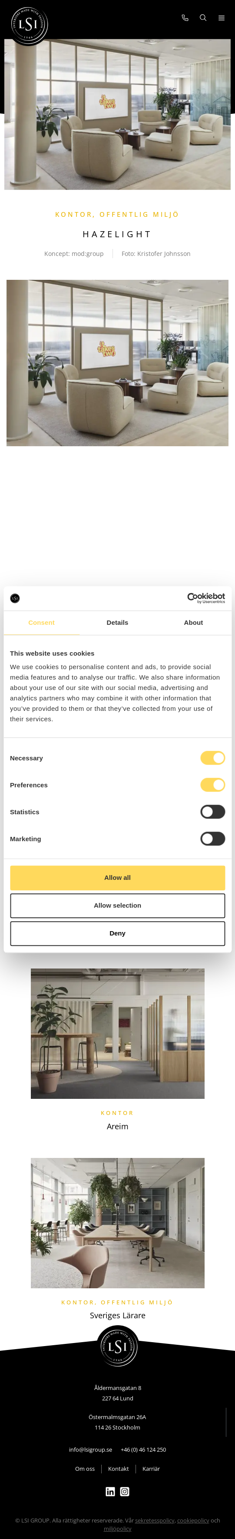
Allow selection (117, 905)
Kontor (74, 214)
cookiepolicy (193, 1520)
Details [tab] (118, 622)
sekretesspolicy (155, 1520)
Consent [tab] (41, 622)
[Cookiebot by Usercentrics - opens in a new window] (187, 598)
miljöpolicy (118, 1528)
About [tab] (193, 622)
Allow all (117, 877)
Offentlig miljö (139, 214)
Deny (117, 933)
